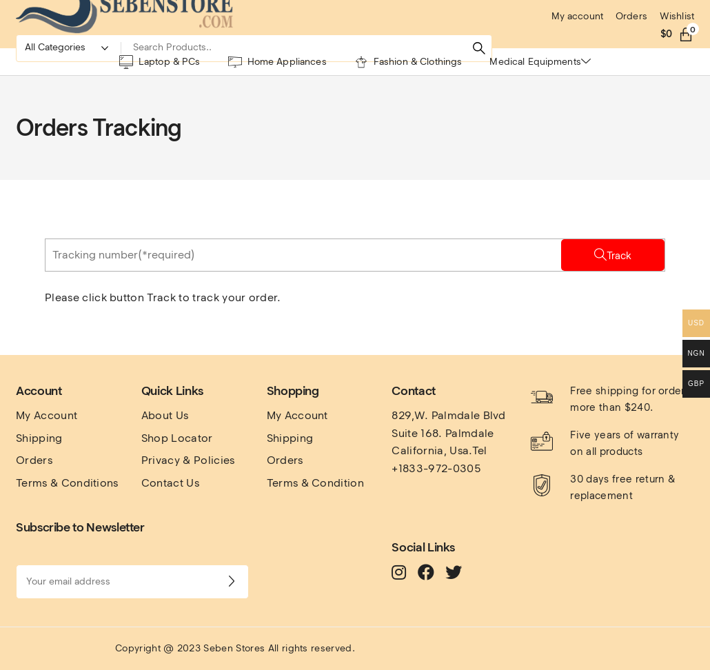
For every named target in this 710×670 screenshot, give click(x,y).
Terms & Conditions (67, 482)
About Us (165, 415)
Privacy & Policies (188, 460)
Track (619, 256)
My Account (46, 415)
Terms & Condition (315, 482)
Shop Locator (177, 438)
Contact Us (170, 482)
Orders (34, 460)
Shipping (39, 438)
